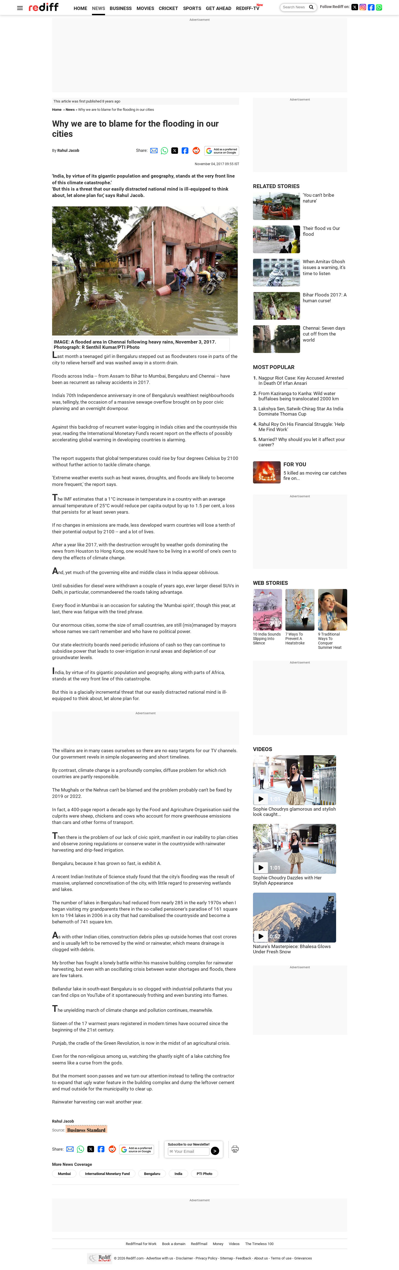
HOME (80, 8)
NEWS (98, 8)
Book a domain (173, 1244)
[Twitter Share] (174, 150)
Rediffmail (199, 1244)
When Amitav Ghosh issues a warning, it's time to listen (324, 267)
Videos (234, 1244)
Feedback (243, 1258)
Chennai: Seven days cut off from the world (324, 334)
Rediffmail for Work (141, 1244)
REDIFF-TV (247, 8)
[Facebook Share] (184, 150)
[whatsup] (379, 7)
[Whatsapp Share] (163, 150)
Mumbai (64, 1174)
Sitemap (226, 1258)
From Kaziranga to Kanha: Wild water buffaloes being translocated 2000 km (299, 396)
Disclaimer (184, 1258)
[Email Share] (153, 150)
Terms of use (281, 1258)
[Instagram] (363, 7)
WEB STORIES (270, 583)
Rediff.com (135, 1258)
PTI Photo (204, 1174)
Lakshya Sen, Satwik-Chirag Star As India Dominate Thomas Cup (301, 411)
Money (218, 1244)
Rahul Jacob (68, 150)
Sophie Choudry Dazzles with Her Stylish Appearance (287, 880)
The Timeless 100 (259, 1244)
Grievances (303, 1258)
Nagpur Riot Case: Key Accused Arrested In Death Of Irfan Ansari (301, 380)
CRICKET (168, 8)
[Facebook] (371, 7)
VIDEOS (262, 749)
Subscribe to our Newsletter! (188, 1144)
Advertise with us (159, 1258)
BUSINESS (121, 8)
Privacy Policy (206, 1258)
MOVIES (145, 8)
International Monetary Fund (107, 1174)
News (70, 109)
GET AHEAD (218, 8)
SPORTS (192, 8)
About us (261, 1258)
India (178, 1174)
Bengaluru (152, 1174)
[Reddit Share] (195, 150)
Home (57, 109)
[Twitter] (355, 7)
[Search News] (309, 7)
